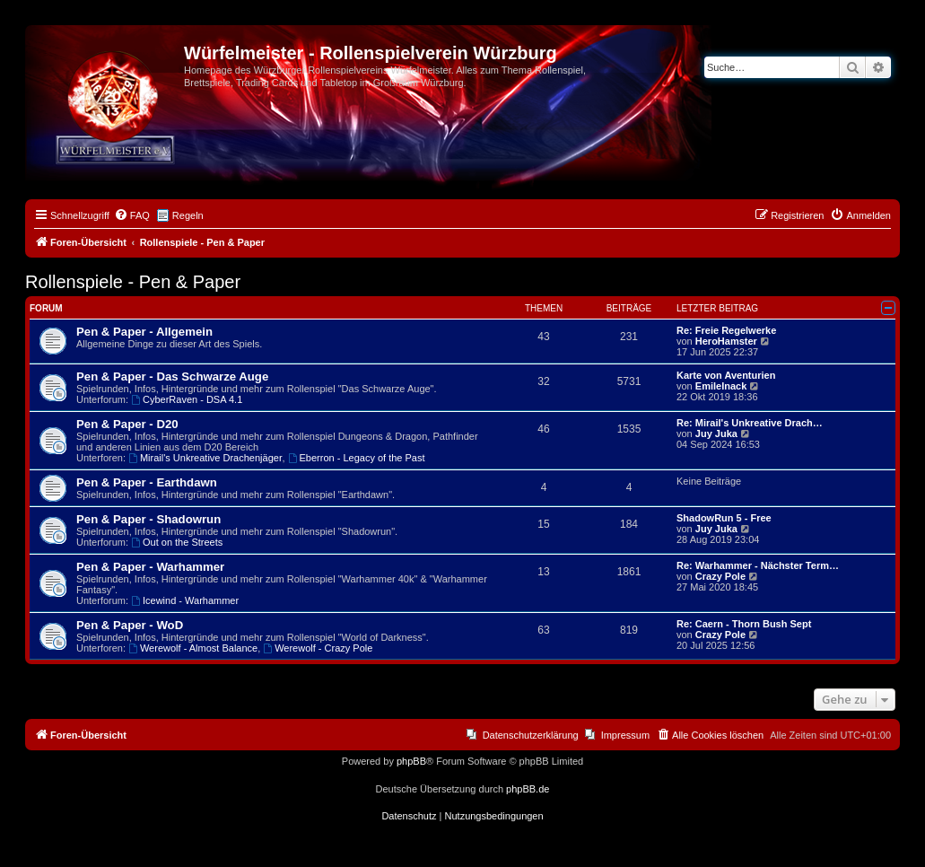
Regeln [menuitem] (188, 215)
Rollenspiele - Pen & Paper (132, 282)
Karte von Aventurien (725, 375)
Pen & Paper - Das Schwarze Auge (172, 376)
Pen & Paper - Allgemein (144, 331)
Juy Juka (716, 433)
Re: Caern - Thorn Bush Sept (743, 623)
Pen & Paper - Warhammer (150, 567)
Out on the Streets (177, 542)
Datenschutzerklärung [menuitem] (531, 735)
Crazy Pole (720, 576)
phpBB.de (527, 789)
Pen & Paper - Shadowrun (148, 519)
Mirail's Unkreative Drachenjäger (205, 457)
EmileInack (720, 386)
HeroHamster (726, 341)
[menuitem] (132, 215)
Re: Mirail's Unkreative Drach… (749, 422)
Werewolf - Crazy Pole (317, 648)
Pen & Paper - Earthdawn (146, 482)
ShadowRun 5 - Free (724, 517)
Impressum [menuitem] (625, 735)
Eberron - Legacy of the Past (356, 457)
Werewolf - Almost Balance (192, 648)
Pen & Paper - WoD (129, 625)
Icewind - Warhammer (185, 600)
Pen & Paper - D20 (127, 424)
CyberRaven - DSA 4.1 (186, 399)
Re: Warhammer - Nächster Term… (757, 565)
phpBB (411, 761)
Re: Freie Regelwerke (726, 330)
